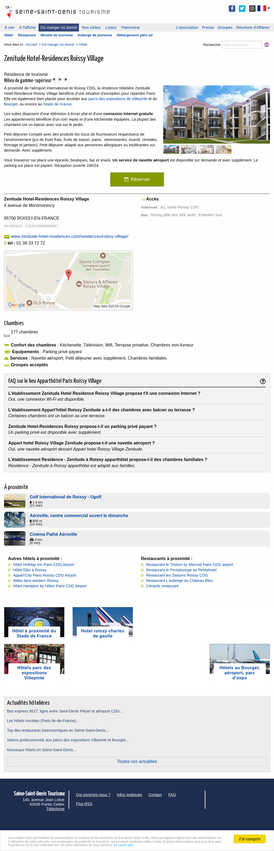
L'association (187, 27)
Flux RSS (84, 804)
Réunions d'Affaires (252, 27)
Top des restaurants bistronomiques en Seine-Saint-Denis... (58, 730)
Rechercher (212, 45)
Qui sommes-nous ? (93, 795)
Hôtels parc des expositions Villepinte (34, 672)
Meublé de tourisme (57, 35)
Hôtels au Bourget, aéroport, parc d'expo (240, 672)
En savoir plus (20, 845)
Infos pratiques (129, 795)
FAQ (172, 795)
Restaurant (27, 35)
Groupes (225, 27)
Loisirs (111, 27)
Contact (155, 795)
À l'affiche (27, 27)
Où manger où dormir (58, 27)
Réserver (140, 179)
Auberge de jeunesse (95, 35)
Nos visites (91, 27)
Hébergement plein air (135, 35)
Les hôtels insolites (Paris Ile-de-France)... (43, 721)
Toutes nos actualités (137, 761)
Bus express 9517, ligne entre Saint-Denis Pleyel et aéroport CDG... (65, 711)
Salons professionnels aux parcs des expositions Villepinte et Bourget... (68, 740)
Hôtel (9, 35)
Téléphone (55, 809)
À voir (9, 27)
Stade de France (57, 104)
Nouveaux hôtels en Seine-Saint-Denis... (41, 750)
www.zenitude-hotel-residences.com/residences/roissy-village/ (69, 236)
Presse (208, 27)
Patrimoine (130, 27)
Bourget (10, 104)
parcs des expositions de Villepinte (117, 99)
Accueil (31, 44)
